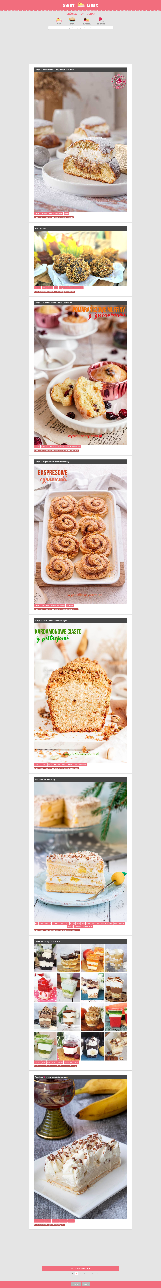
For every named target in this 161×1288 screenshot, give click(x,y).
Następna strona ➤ (80, 1268)
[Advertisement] (80, 46)
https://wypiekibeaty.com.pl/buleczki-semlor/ (59, 217)
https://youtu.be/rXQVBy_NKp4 (54, 1225)
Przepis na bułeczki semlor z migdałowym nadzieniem (54, 70)
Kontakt (86, 1284)
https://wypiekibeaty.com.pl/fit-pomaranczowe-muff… (62, 450)
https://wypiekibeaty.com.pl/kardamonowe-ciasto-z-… (62, 768)
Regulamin (76, 1284)
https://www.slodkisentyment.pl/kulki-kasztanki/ (59, 292)
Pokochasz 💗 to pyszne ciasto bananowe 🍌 (51, 1077)
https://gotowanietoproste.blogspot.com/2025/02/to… (62, 930)
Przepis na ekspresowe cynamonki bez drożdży (52, 462)
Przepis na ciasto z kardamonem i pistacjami (51, 620)
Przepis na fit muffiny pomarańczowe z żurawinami (53, 303)
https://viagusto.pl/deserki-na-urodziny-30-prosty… (61, 1066)
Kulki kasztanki (40, 228)
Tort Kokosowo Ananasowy (45, 779)
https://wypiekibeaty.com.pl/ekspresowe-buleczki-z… (61, 609)
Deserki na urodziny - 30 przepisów (47, 941)
